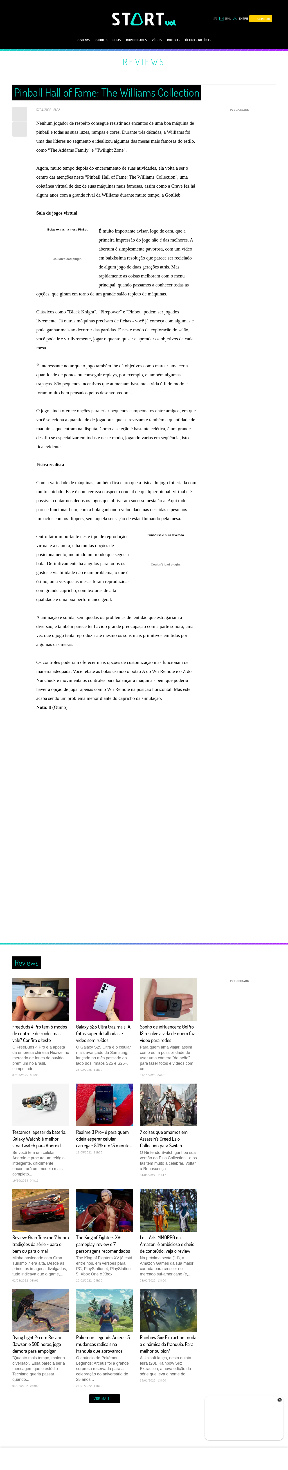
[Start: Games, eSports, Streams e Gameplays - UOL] (138, 19)
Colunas (178, 40)
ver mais (105, 1425)
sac (215, 18)
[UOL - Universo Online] (170, 23)
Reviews (72, 40)
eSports (93, 40)
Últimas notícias (207, 40)
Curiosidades (135, 40)
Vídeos (158, 40)
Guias (111, 40)
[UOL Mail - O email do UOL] (225, 18)
